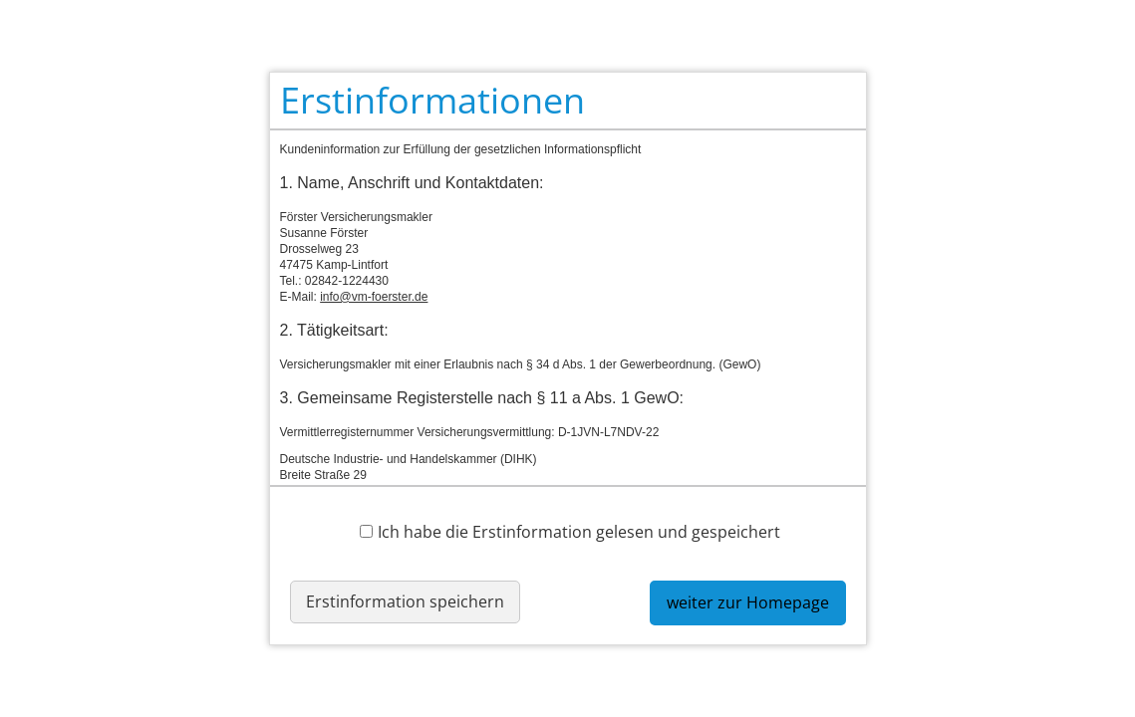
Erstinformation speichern (405, 601)
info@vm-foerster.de (373, 297)
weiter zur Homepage (748, 602)
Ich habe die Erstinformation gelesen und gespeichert (570, 531)
